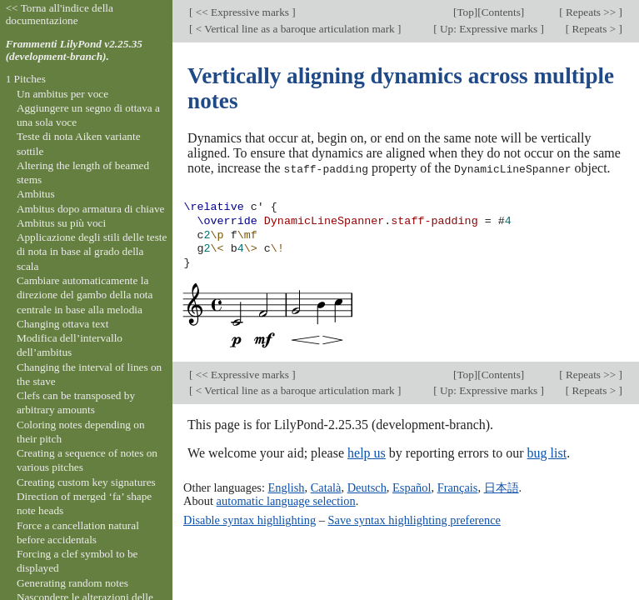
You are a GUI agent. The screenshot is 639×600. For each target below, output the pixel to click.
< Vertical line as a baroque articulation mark (295, 28)
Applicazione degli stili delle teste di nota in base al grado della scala (92, 251)
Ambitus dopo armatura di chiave (91, 208)
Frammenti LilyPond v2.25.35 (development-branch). (74, 50)
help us (366, 453)
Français (457, 486)
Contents (501, 12)
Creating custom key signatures (86, 482)
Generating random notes (72, 583)
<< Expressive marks (242, 12)
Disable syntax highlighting (249, 520)
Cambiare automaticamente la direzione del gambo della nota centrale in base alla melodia (85, 295)
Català (326, 486)
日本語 (501, 486)
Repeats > (593, 28)
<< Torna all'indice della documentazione (59, 14)
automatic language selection (286, 500)
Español (411, 486)
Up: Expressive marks (489, 28)
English (286, 486)
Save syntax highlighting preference (414, 520)
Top (465, 12)
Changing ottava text (63, 324)
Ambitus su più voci (61, 223)
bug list (547, 453)
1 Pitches (26, 78)
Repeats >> (591, 12)
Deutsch (367, 486)
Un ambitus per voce (62, 94)
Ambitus (36, 194)
